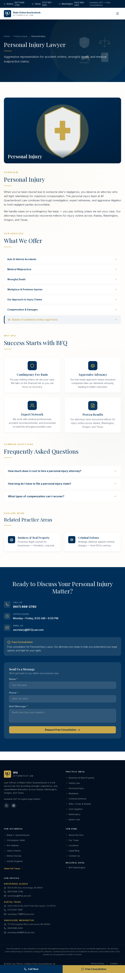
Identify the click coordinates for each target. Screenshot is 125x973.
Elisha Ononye (12, 856)
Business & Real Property (80, 778)
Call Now (31, 969)
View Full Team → (13, 869)
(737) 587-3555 (15, 910)
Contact (114, 964)
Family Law (73, 783)
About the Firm (74, 835)
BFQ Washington (75, 868)
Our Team (72, 841)
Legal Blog (72, 851)
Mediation (72, 794)
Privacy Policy (97, 964)
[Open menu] (117, 13)
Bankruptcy (73, 815)
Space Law (73, 820)
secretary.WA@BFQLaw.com (21, 933)
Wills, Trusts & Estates (78, 804)
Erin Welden (11, 846)
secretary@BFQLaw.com (28, 634)
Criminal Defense (76, 799)
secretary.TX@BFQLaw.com (20, 915)
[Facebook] (13, 806)
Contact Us (73, 856)
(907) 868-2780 (24, 611)
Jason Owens (12, 851)
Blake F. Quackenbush (17, 835)
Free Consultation (93, 969)
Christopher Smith (14, 841)
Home (7, 37)
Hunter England (13, 861)
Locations (72, 846)
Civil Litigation (74, 809)
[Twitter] (6, 806)
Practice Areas (21, 37)
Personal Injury (75, 789)
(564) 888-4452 (15, 929)
